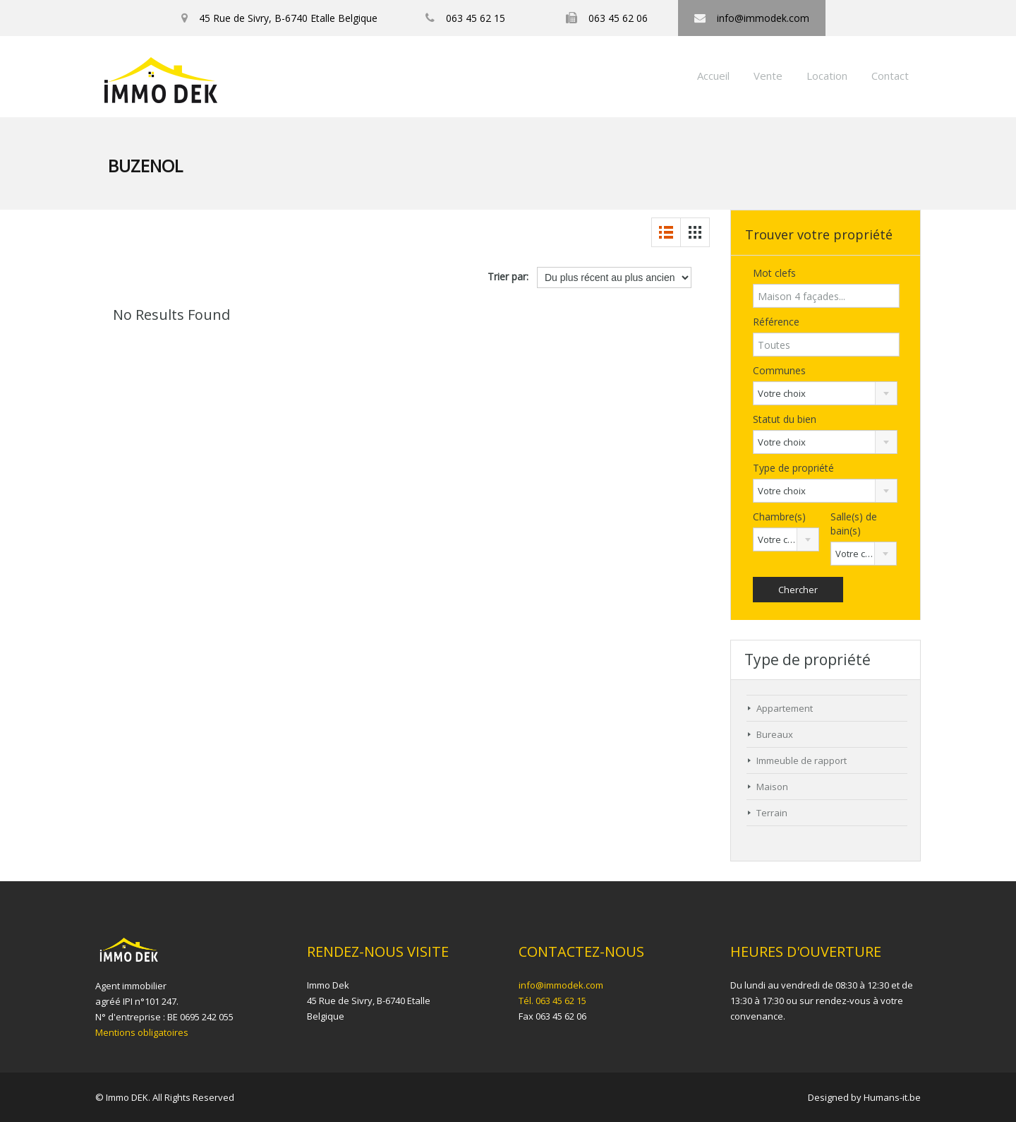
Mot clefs (774, 273)
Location (826, 75)
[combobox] (825, 393)
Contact (890, 75)
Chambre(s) (779, 516)
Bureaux (774, 734)
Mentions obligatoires (141, 1032)
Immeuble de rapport (801, 760)
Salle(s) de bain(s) (853, 523)
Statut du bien (784, 419)
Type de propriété (793, 468)
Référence (776, 321)
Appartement (784, 708)
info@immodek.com (561, 985)
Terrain (771, 812)
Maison (772, 786)
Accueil (713, 75)
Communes (779, 370)
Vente (768, 75)
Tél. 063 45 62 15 (552, 1000)
